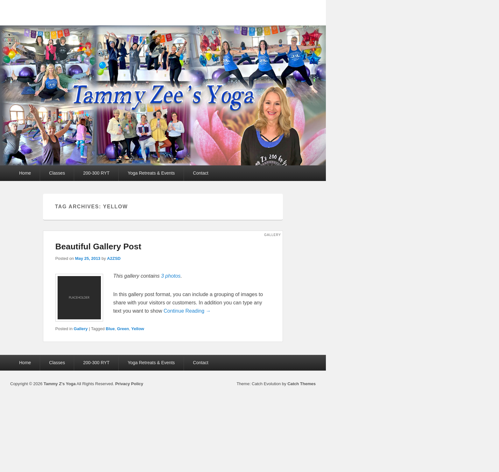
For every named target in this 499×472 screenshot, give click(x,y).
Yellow (137, 328)
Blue (110, 328)
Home (25, 173)
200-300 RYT (96, 173)
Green (123, 328)
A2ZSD (114, 258)
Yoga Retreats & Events (151, 173)
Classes (57, 173)
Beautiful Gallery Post (98, 246)
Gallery (81, 328)
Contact (200, 173)
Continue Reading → (187, 311)
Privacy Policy (129, 383)
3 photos (170, 276)
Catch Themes (301, 383)
